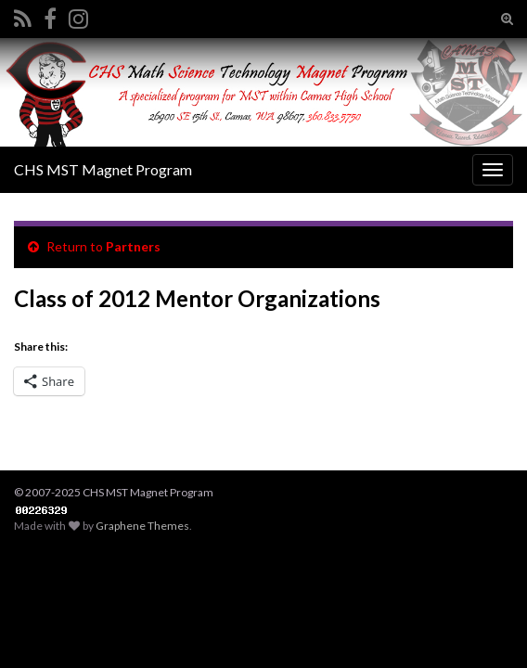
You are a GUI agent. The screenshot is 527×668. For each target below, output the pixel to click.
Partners (133, 246)
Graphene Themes (142, 526)
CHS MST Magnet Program (103, 169)
